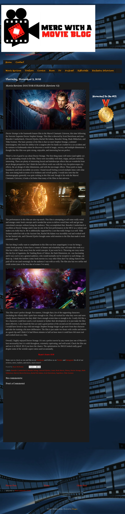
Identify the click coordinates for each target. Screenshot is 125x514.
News (51, 70)
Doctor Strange (75, 370)
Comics (41, 70)
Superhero (59, 373)
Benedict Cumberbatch (19, 370)
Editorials (83, 70)
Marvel (16, 373)
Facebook (40, 360)
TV (59, 70)
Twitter (59, 360)
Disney (67, 370)
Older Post (82, 485)
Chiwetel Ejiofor (44, 370)
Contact (20, 62)
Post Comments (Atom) (23, 491)
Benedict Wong (33, 370)
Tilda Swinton (68, 373)
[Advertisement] (46, 463)
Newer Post (11, 485)
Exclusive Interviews (103, 70)
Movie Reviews (13, 70)
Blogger (74, 509)
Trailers (29, 70)
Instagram (69, 360)
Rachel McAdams (37, 373)
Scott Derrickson (49, 373)
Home (9, 62)
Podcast (69, 70)
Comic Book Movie (57, 370)
